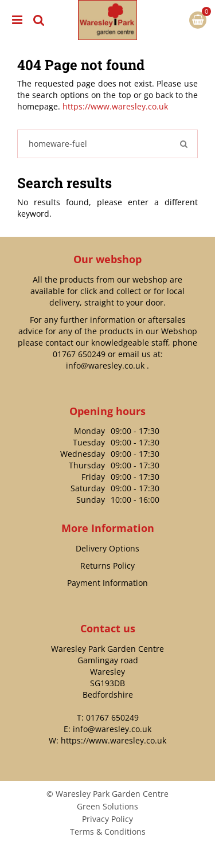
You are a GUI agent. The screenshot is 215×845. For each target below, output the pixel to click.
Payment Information (107, 582)
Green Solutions (107, 806)
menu (17, 20)
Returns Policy (107, 565)
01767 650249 (79, 354)
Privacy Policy (107, 818)
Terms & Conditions (108, 831)
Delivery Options (107, 548)
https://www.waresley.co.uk (115, 106)
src (39, 20)
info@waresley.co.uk (105, 365)
